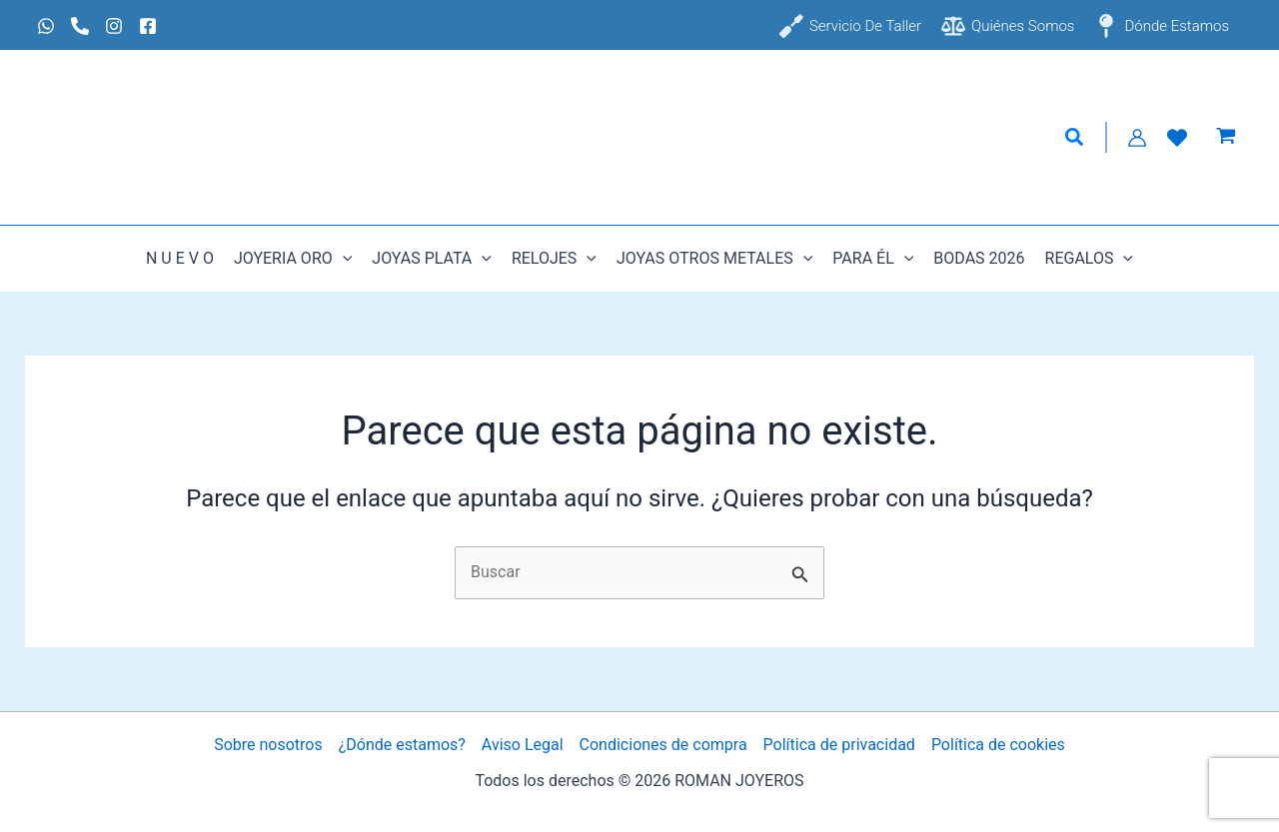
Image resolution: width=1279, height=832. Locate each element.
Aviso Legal (523, 744)
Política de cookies (998, 744)
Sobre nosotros (268, 744)
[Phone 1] (80, 26)
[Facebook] (148, 26)
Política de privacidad (839, 744)
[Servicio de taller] (850, 26)
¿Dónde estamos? (402, 744)
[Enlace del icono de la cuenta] (1137, 138)
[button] (1075, 138)
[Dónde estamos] (1161, 26)
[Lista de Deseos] (1177, 138)
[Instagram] (114, 26)
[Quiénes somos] (1007, 26)
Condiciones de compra (663, 744)
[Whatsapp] (46, 26)
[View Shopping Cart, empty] (1225, 138)
